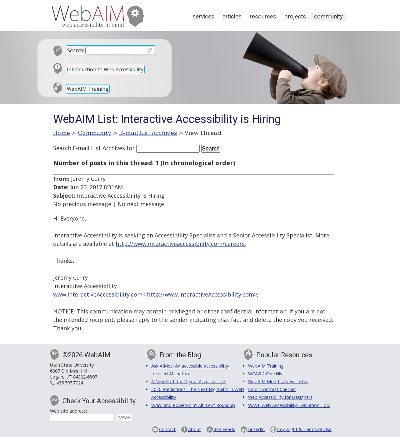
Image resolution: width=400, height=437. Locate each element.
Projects (295, 16)
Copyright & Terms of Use (304, 429)
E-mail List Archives (148, 133)
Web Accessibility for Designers (280, 397)
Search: (75, 50)
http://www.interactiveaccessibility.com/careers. (181, 243)
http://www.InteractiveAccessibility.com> (202, 294)
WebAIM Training (87, 88)
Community (328, 16)
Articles (232, 16)
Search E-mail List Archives (89, 148)
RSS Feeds (224, 429)
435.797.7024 (69, 383)
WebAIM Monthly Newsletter (278, 381)
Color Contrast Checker (272, 389)
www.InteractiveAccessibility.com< (99, 294)
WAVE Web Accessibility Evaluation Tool (289, 405)
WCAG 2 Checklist (266, 374)
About (194, 429)
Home (61, 133)
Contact (167, 429)
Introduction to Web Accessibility (105, 69)
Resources (263, 16)
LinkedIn (256, 429)
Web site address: (68, 411)
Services (203, 16)
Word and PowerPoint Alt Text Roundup (193, 405)
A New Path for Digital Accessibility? (188, 381)
